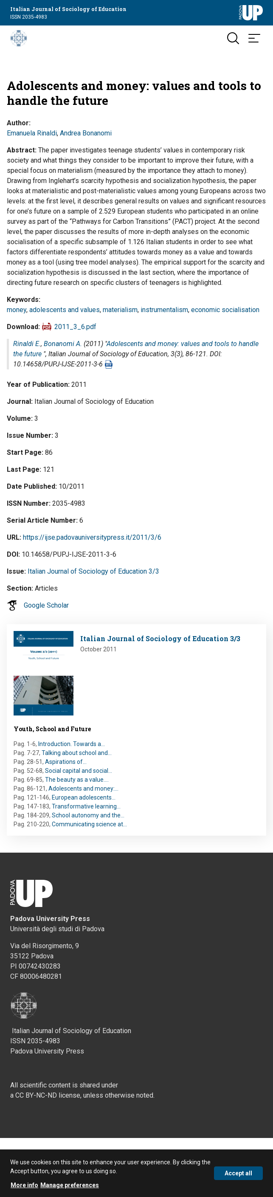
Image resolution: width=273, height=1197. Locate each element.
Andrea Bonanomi (86, 133)
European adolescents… (83, 797)
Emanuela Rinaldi (32, 133)
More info (24, 1189)
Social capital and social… (78, 770)
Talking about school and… (77, 752)
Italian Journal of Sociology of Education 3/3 (93, 571)
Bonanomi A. (63, 344)
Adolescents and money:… (83, 788)
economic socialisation (225, 310)
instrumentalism (164, 310)
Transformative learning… (86, 806)
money (16, 310)
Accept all (238, 1177)
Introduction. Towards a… (71, 744)
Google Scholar (46, 605)
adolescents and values (64, 310)
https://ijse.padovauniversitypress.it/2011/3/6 (92, 537)
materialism (120, 310)
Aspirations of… (66, 761)
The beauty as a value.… (77, 779)
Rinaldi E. (27, 344)
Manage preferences (69, 1189)
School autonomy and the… (88, 815)
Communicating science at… (89, 824)
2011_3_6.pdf (75, 327)
